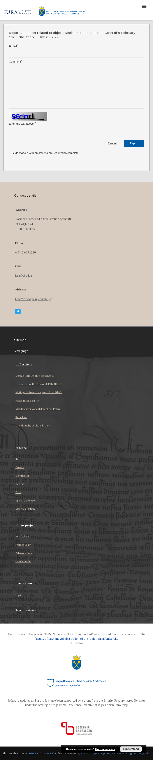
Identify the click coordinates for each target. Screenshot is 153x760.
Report (134, 143)
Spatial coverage (25, 500)
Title (18, 459)
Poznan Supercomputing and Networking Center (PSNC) (116, 753)
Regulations (23, 536)
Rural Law (21, 417)
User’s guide (23, 561)
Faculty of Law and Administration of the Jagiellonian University (76, 639)
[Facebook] (18, 312)
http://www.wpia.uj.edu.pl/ (33, 299)
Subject (20, 484)
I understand (131, 749)
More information (105, 749)
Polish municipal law (28, 400)
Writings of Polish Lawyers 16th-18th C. (39, 392)
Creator (20, 467)
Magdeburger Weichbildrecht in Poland (38, 409)
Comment (15, 61)
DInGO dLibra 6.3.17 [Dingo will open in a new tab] (42, 753)
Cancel (112, 143)
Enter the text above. (22, 123)
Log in (19, 595)
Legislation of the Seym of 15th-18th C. (39, 384)
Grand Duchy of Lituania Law (33, 425)
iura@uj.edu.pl (24, 276)
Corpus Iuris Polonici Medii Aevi (35, 375)
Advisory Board (25, 553)
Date (18, 492)
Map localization (25, 508)
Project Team (23, 544)
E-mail (13, 45)
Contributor (22, 475)
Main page (21, 351)
